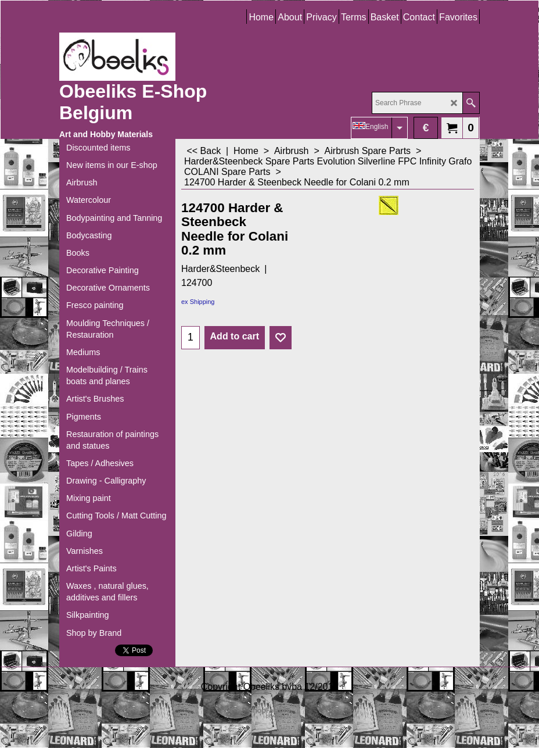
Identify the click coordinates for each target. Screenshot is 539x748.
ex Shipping (198, 301)
